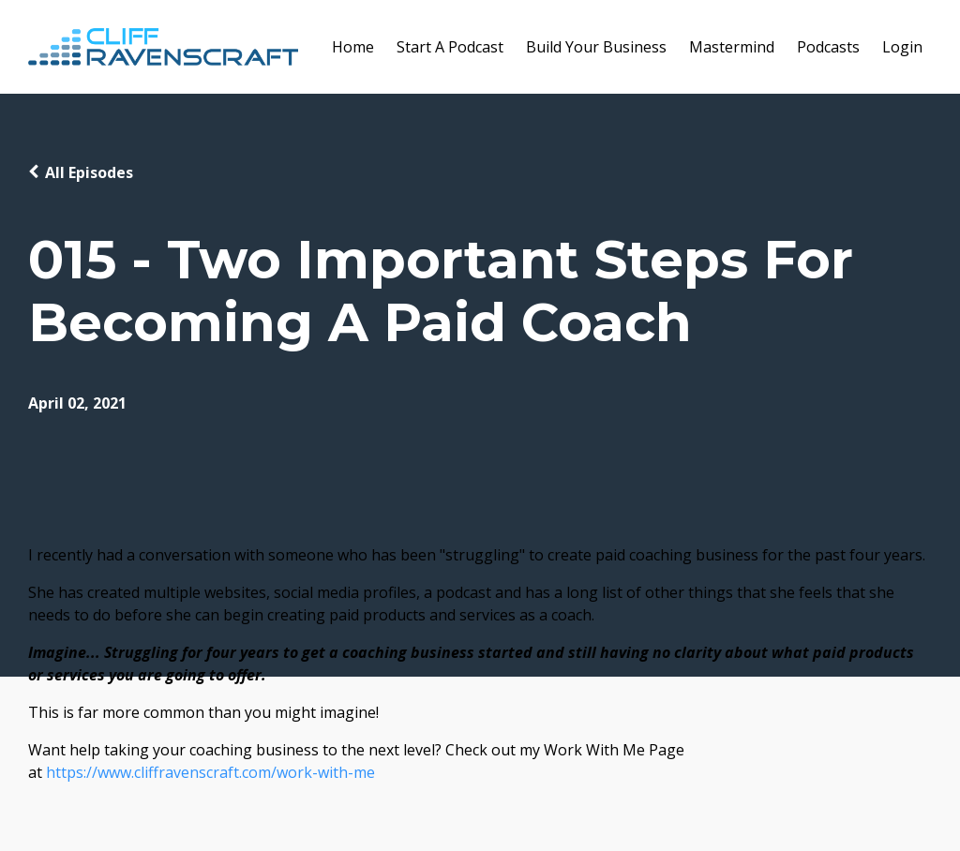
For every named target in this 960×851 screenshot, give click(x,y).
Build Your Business (596, 47)
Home (353, 47)
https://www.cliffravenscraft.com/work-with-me (210, 772)
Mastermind (731, 47)
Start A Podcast (450, 47)
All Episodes (89, 172)
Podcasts (828, 47)
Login (902, 47)
